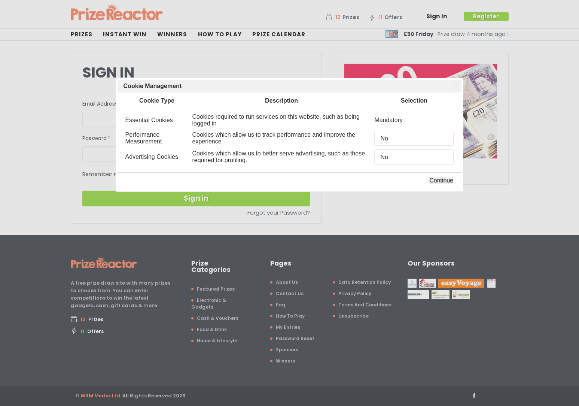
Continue (441, 180)
